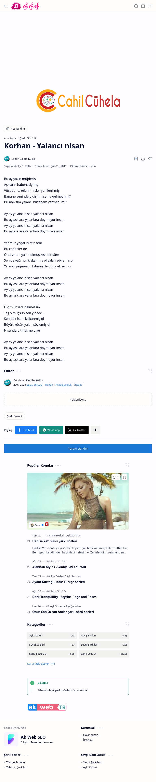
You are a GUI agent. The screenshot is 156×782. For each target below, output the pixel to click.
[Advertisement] (78, 44)
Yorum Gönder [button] (78, 448)
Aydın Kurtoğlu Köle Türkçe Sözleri (58, 582)
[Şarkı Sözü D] (58, 591)
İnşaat (78, 384)
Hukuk (49, 384)
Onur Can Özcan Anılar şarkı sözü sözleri (63, 612)
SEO (29, 384)
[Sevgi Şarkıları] (104, 644)
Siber (34, 384)
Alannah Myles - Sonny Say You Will (59, 567)
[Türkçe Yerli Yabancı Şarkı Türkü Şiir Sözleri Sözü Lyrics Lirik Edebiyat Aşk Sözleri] (25, 6)
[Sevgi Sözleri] (52, 644)
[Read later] (136, 159)
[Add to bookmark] (124, 477)
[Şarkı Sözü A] (57, 561)
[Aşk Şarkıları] (73, 535)
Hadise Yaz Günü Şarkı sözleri (54, 541)
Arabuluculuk (64, 384)
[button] (6, 6)
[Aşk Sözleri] (58, 535)
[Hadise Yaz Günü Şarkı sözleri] (78, 501)
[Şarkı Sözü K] (14, 416)
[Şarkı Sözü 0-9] (52, 654)
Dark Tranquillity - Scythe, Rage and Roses (64, 597)
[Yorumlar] (116, 477)
